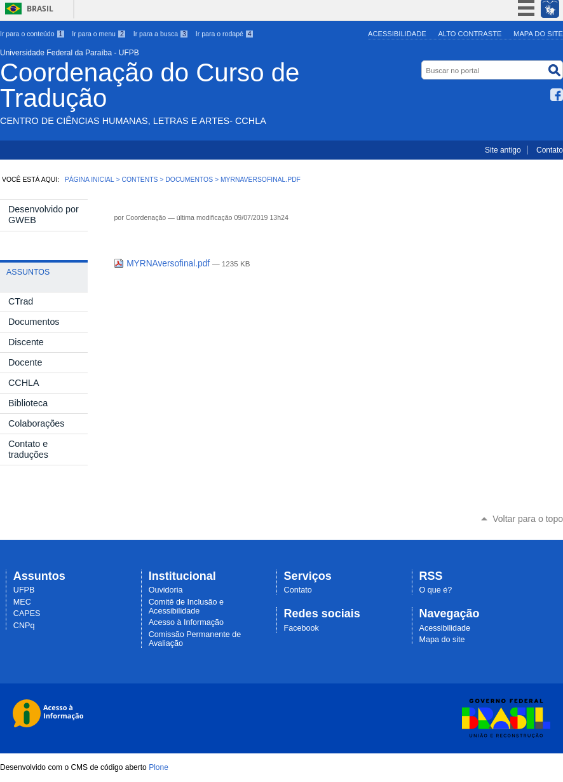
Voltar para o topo (527, 519)
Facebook (556, 94)
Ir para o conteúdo (32, 34)
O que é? (435, 590)
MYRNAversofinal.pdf (163, 263)
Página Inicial (89, 179)
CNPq (24, 625)
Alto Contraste (469, 34)
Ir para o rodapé (225, 34)
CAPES (27, 613)
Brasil (40, 8)
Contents (139, 179)
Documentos (189, 179)
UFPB (24, 590)
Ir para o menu (99, 34)
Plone (158, 767)
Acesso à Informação (186, 622)
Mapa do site (538, 34)
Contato (549, 150)
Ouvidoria (166, 590)
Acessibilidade (397, 34)
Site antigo (503, 150)
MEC (22, 602)
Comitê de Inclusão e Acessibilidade (186, 606)
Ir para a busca (161, 34)
